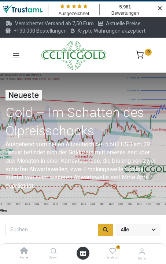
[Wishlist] (112, 251)
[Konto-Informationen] (142, 251)
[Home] (24, 251)
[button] (138, 230)
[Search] (53, 251)
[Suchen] (105, 230)
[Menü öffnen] (83, 253)
